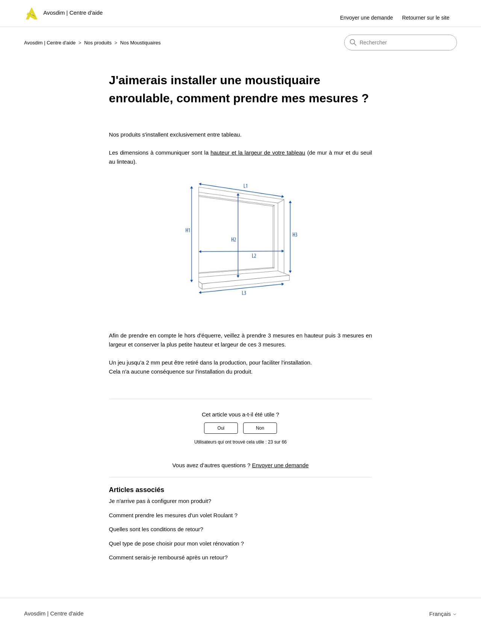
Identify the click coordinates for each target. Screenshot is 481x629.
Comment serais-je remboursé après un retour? (168, 557)
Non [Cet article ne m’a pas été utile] (260, 428)
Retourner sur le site (425, 18)
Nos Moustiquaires (140, 43)
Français (443, 614)
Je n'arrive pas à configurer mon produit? (160, 501)
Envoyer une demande (366, 18)
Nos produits (98, 43)
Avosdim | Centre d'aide (50, 43)
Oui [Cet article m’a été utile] (221, 428)
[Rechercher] (401, 42)
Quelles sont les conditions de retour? (156, 529)
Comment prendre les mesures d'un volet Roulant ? (173, 515)
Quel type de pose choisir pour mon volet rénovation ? (176, 543)
